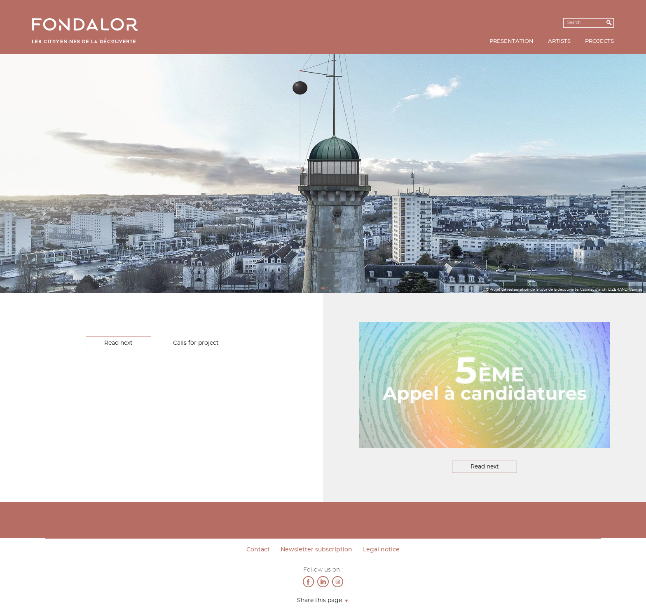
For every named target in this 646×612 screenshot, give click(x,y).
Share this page (319, 600)
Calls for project (196, 343)
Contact (258, 550)
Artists (559, 41)
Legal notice (381, 550)
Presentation (511, 41)
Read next (118, 343)
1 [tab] (323, 288)
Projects (599, 41)
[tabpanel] (323, 173)
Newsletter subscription (316, 550)
